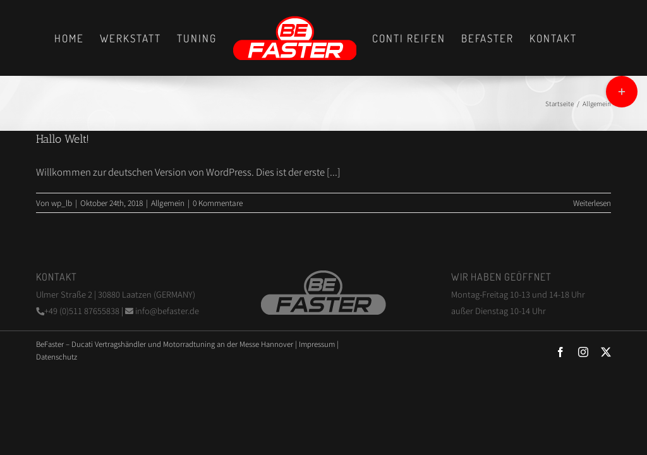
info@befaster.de (162, 311)
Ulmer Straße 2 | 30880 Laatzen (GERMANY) (115, 294)
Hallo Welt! (62, 139)
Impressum (317, 344)
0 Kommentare (218, 202)
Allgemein (167, 202)
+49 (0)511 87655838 (78, 311)
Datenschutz (56, 356)
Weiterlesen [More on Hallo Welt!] (592, 202)
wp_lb (61, 202)
